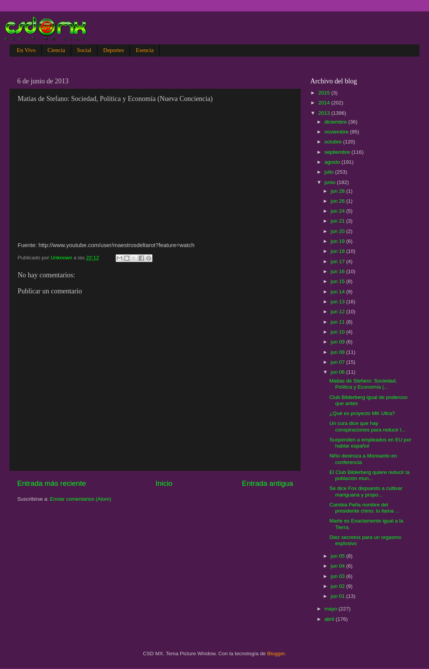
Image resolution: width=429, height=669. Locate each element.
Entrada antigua (267, 483)
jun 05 (338, 556)
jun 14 (338, 292)
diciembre (336, 122)
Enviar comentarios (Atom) (80, 499)
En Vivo (26, 50)
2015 (324, 93)
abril (330, 619)
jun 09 (338, 342)
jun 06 (338, 372)
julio (329, 172)
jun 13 (338, 301)
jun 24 (338, 211)
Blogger (276, 653)
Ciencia (56, 50)
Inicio (164, 483)
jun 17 (338, 261)
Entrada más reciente (51, 483)
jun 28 (338, 191)
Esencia (145, 50)
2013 (324, 113)
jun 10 (338, 332)
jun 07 (338, 362)
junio (330, 182)
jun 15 (338, 281)
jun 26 (338, 201)
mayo (331, 609)
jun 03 (338, 576)
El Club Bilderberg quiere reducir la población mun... (369, 475)
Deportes (113, 50)
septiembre (338, 152)
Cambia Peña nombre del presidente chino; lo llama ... (364, 508)
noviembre (337, 132)
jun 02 (338, 586)
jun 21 (338, 221)
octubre (333, 142)
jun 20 (338, 231)
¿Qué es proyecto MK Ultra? (362, 413)
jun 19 (338, 241)
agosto (332, 162)
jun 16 (338, 271)
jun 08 (338, 352)
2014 (324, 103)
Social (84, 50)
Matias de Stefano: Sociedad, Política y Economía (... (363, 384)
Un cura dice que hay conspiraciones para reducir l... (367, 426)
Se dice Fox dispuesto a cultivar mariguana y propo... (366, 491)
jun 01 (338, 596)
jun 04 (338, 566)
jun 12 (338, 311)
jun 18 (338, 251)
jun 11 (338, 322)
